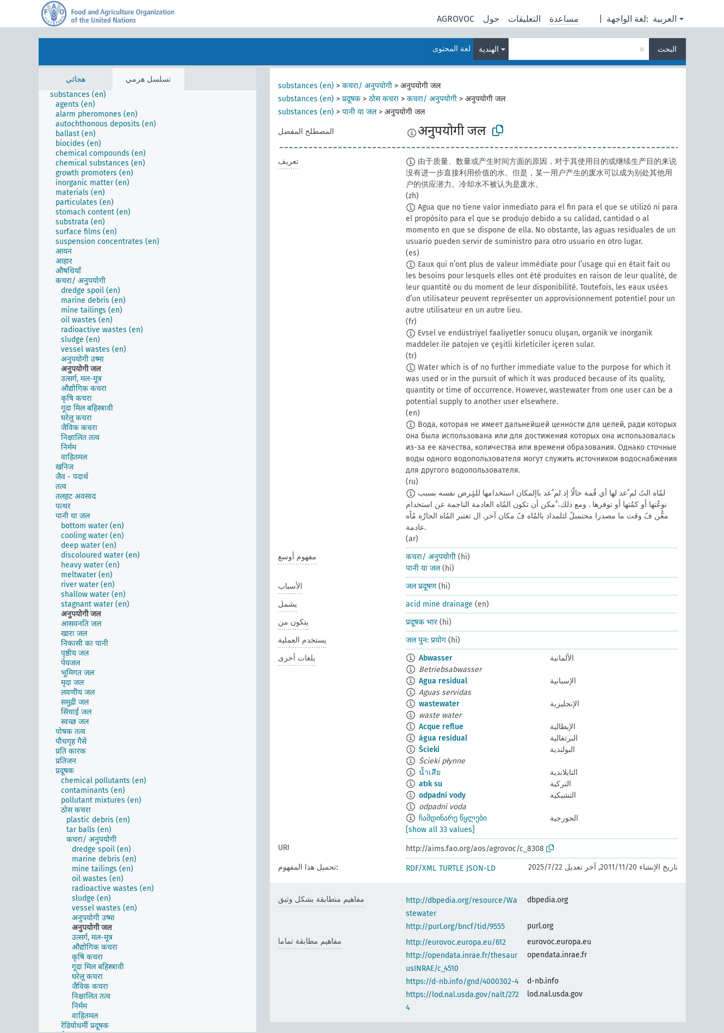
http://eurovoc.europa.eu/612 (456, 942)
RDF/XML (421, 868)
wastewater (439, 703)
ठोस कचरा (384, 98)
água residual (443, 738)
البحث (667, 49)
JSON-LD (481, 868)
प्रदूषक (351, 98)
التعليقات (524, 19)
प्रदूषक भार (421, 622)
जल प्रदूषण (421, 586)
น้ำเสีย (430, 772)
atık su (430, 783)
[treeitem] (82, 95)
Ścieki (429, 749)
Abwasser (436, 658)
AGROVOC (455, 19)
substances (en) (306, 85)
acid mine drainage (439, 604)
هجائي (75, 79)
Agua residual (443, 681)
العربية (665, 19)
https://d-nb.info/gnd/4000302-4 (462, 981)
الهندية (489, 49)
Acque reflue (441, 726)
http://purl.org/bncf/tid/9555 (455, 926)
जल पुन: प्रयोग (426, 640)
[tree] (147, 561)
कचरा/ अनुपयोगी (367, 85)
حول (491, 19)
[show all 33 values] (440, 829)
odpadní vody (442, 795)
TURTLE (451, 868)
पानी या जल (359, 112)
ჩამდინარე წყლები (453, 818)
